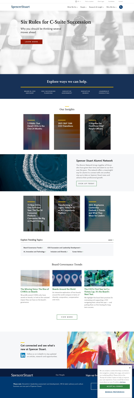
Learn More (31, 42)
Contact (121, 1)
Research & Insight (96, 7)
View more (67, 317)
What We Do (72, 7)
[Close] (130, 372)
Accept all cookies (115, 391)
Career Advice (77, 252)
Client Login (101, 1)
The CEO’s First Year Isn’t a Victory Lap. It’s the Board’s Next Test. (96, 292)
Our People (60, 375)
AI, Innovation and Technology (34, 252)
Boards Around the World (64, 289)
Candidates (111, 1)
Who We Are (111, 7)
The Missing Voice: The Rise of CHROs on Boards (35, 290)
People (83, 7)
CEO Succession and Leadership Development (64, 248)
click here (122, 387)
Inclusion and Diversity (59, 252)
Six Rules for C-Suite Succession (56, 22)
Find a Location (89, 1)
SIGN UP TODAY (86, 184)
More (110, 240)
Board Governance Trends (33, 248)
